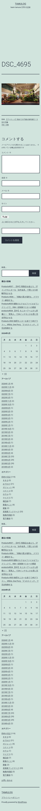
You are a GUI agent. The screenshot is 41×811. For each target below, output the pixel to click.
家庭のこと (7, 505)
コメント (6, 153)
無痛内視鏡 (7, 515)
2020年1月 (6, 425)
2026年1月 (6, 384)
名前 (4, 178)
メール (5, 191)
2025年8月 (6, 391)
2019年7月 (6, 436)
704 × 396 (5, 125)
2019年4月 (6, 442)
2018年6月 (6, 460)
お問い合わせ (7, 780)
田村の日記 (6, 477)
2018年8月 (6, 453)
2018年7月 (6, 456)
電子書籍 (6, 518)
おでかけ (6, 484)
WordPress (22, 802)
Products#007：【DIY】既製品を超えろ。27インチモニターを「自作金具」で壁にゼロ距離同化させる (20, 289)
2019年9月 (6, 432)
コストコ (6, 491)
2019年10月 (6, 429)
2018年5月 (6, 463)
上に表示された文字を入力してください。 (19, 222)
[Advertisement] (20, 36)
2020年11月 (6, 401)
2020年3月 (6, 418)
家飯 (4, 508)
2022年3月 (6, 397)
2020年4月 (6, 415)
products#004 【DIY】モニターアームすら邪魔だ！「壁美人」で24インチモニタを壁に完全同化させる (20, 314)
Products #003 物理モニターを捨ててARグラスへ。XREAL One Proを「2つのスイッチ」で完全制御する (20, 324)
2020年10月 (6, 404)
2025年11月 (6, 387)
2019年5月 (6, 439)
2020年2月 (6, 422)
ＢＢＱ (5, 480)
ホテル (5, 494)
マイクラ (6, 498)
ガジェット (7, 487)
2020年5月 (6, 411)
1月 (4, 374)
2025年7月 (6, 394)
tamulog (20, 3)
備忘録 (5, 501)
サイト (4, 204)
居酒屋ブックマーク (11, 512)
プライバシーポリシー (11, 798)
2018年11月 (6, 446)
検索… (4, 267)
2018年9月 (6, 449)
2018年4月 (6, 467)
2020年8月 (6, 408)
